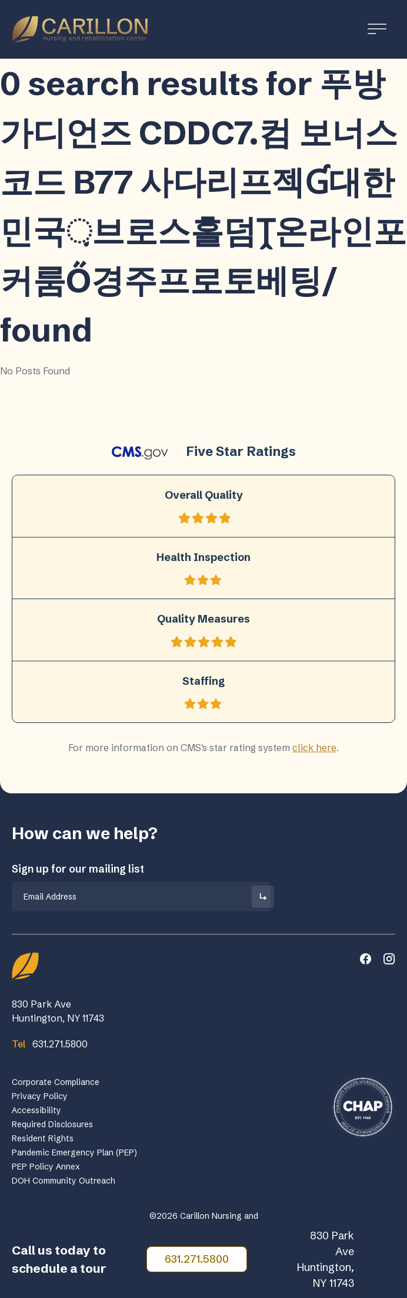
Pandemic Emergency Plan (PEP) (74, 1152)
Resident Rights (43, 1138)
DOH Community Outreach (63, 1180)
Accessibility (36, 1110)
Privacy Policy (40, 1096)
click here (314, 747)
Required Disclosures (52, 1124)
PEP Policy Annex (46, 1166)
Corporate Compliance (55, 1082)
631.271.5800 (197, 1259)
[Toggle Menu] (377, 29)
